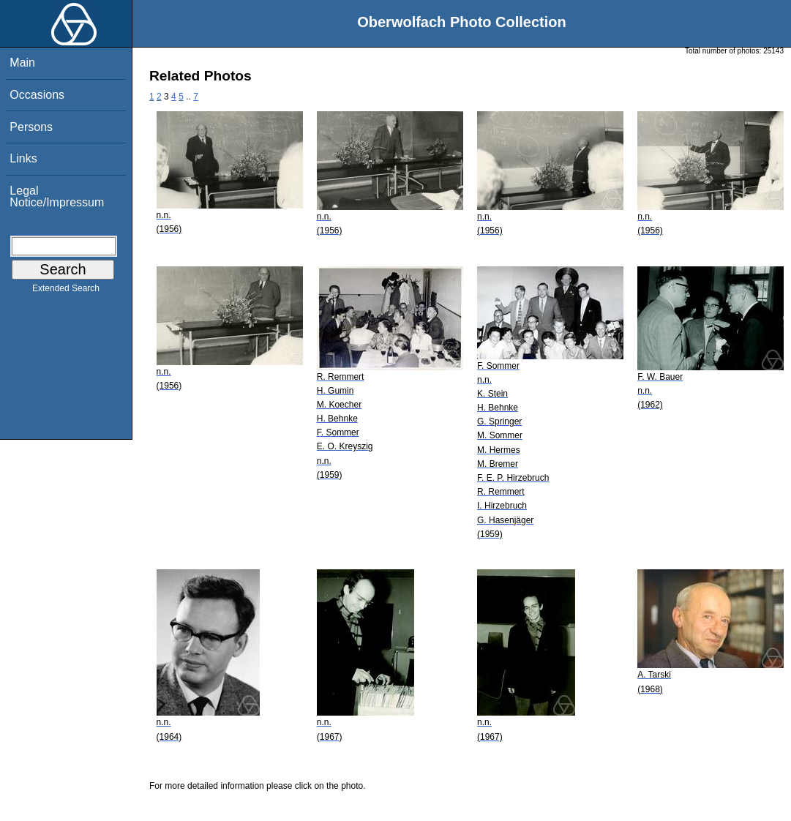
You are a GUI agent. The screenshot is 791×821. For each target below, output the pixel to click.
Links (23, 158)
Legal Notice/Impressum (57, 196)
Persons (31, 127)
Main (22, 62)
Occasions (37, 95)
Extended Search (66, 291)
